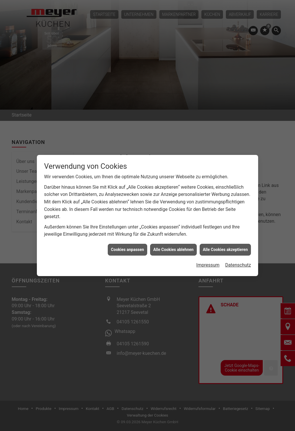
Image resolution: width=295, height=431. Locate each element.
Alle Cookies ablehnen (173, 245)
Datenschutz (238, 261)
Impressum (208, 261)
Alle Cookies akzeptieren (225, 245)
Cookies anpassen (127, 245)
